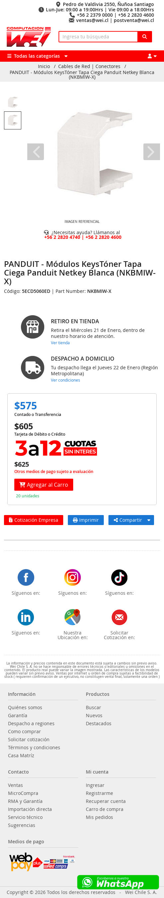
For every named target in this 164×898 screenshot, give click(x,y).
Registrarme (99, 793)
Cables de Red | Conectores (89, 66)
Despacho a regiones (31, 723)
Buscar (93, 707)
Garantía (17, 715)
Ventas (15, 785)
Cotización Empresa (33, 520)
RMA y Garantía (25, 801)
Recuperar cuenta (106, 801)
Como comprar (24, 731)
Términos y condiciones (34, 747)
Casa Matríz (21, 755)
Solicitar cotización (29, 739)
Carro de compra (104, 809)
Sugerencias (21, 825)
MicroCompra (23, 793)
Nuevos (94, 715)
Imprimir (86, 520)
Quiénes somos (25, 707)
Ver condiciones (65, 380)
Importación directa (30, 809)
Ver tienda (60, 342)
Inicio (44, 66)
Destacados (98, 723)
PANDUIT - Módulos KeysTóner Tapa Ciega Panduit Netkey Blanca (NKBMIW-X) (82, 74)
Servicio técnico (25, 817)
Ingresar (95, 785)
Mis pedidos (99, 817)
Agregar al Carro (43, 484)
